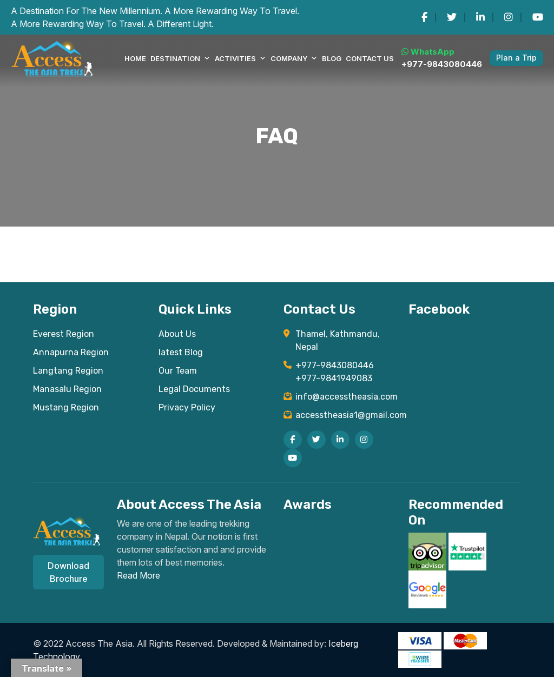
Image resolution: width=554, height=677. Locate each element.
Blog (331, 58)
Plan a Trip (516, 57)
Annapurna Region (71, 352)
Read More (138, 575)
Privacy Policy (187, 407)
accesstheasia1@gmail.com (345, 415)
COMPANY (294, 58)
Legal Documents (194, 389)
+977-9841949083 (333, 378)
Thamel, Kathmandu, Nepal (337, 340)
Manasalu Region (67, 389)
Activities (240, 58)
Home (135, 58)
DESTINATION (180, 58)
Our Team (178, 371)
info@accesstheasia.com (345, 396)
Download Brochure (68, 572)
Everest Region (63, 334)
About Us (177, 334)
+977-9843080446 (441, 64)
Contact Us (370, 58)
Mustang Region (66, 407)
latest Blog (181, 352)
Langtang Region (68, 371)
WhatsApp (427, 52)
